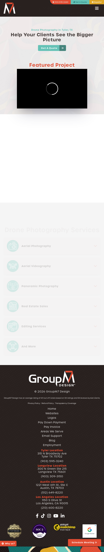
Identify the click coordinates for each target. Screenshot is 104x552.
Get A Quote (80, 2)
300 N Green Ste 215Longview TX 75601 (52, 469)
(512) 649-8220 (52, 492)
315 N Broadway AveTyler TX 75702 (52, 453)
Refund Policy (48, 403)
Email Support (52, 435)
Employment (52, 445)
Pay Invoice (52, 426)
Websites (52, 413)
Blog (52, 440)
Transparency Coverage (65, 403)
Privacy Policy (34, 403)
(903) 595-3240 (52, 461)
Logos (52, 417)
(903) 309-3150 (52, 476)
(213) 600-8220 (52, 507)
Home (52, 408)
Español (97, 2)
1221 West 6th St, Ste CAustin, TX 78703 (52, 485)
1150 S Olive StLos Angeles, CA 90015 (52, 500)
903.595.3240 (60, 2)
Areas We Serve (52, 431)
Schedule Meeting (84, 542)
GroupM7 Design (58, 391)
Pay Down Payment (52, 422)
